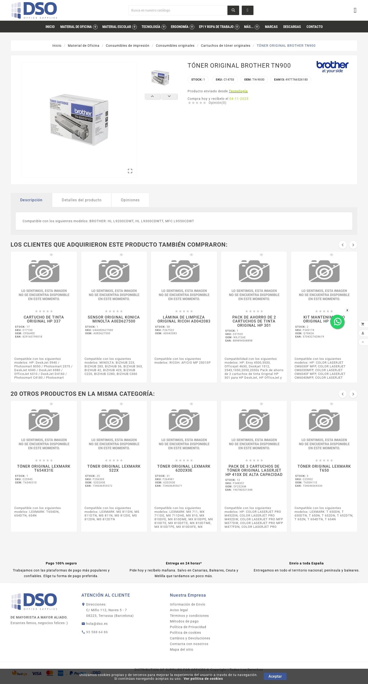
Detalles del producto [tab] (82, 200)
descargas (292, 27)
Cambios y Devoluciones (190, 638)
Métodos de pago (184, 621)
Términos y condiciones (189, 616)
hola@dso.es (97, 624)
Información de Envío (187, 604)
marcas (271, 27)
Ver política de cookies (203, 678)
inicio (50, 27)
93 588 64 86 (97, 632)
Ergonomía (179, 27)
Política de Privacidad (188, 627)
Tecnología (151, 27)
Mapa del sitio (181, 649)
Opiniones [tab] (130, 200)
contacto (315, 27)
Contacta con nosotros (189, 644)
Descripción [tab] (31, 200)
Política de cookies (185, 632)
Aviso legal (179, 610)
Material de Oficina (76, 27)
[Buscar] (178, 10)
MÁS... (248, 27)
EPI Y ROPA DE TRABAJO (216, 27)
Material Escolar (116, 27)
